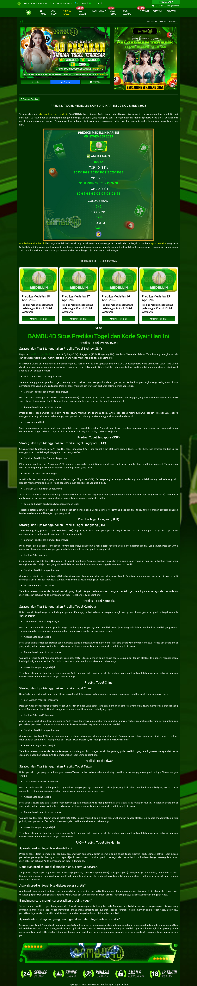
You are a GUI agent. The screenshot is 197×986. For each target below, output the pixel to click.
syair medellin (158, 243)
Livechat (94, 3)
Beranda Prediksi (29, 99)
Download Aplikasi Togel (33, 3)
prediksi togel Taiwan (158, 772)
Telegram (80, 3)
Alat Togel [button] (98, 10)
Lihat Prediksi (38, 318)
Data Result (113, 12)
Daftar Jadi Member (62, 3)
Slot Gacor (82, 12)
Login (35, 82)
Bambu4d (107, 357)
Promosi (144, 10)
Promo (65, 82)
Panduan (171, 10)
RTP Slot (95, 82)
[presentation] (97, 327)
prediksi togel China (141, 693)
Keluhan (157, 10)
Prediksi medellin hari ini (32, 243)
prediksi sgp (83, 482)
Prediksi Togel (67, 12)
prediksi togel (52, 382)
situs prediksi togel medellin (53, 113)
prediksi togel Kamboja (165, 612)
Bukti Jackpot (127, 12)
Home (43, 12)
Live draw (53, 12)
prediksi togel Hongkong (53, 530)
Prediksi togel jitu (29, 412)
